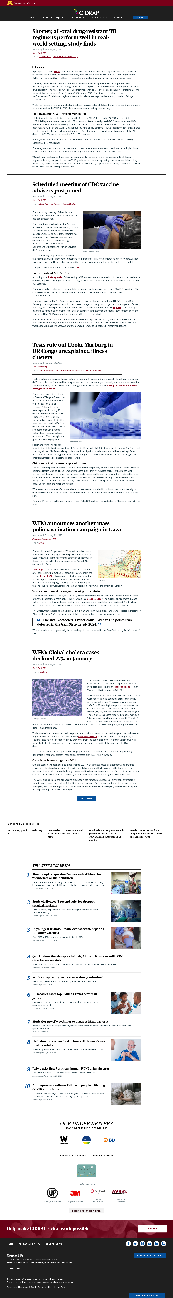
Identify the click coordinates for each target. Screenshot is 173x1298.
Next (37, 824)
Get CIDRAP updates (147, 1295)
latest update (122, 686)
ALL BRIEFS (86, 798)
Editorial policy (29, 1245)
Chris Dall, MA (39, 53)
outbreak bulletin (87, 736)
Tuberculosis (45, 56)
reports (117, 307)
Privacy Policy (60, 1288)
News (32, 17)
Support (141, 17)
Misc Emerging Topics (49, 370)
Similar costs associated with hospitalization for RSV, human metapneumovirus (146, 833)
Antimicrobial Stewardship (65, 56)
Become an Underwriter (86, 1212)
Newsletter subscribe (150, 1257)
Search (128, 18)
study (57, 71)
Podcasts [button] (78, 17)
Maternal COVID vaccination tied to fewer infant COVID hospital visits (65, 833)
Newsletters (100, 17)
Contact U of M (44, 1288)
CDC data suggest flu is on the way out (24, 832)
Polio (41, 543)
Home (10, 1245)
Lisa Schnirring (39, 366)
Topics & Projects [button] (53, 17)
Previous (33, 824)
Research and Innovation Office (20, 1288)
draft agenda (54, 277)
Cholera (43, 672)
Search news (54, 1245)
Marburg (97, 370)
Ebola (88, 370)
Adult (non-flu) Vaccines (50, 204)
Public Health (69, 204)
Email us (15, 1270)
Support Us (152, 1230)
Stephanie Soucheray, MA (44, 539)
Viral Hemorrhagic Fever (72, 370)
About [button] (118, 17)
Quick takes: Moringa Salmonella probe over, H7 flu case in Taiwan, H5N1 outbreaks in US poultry (106, 835)
